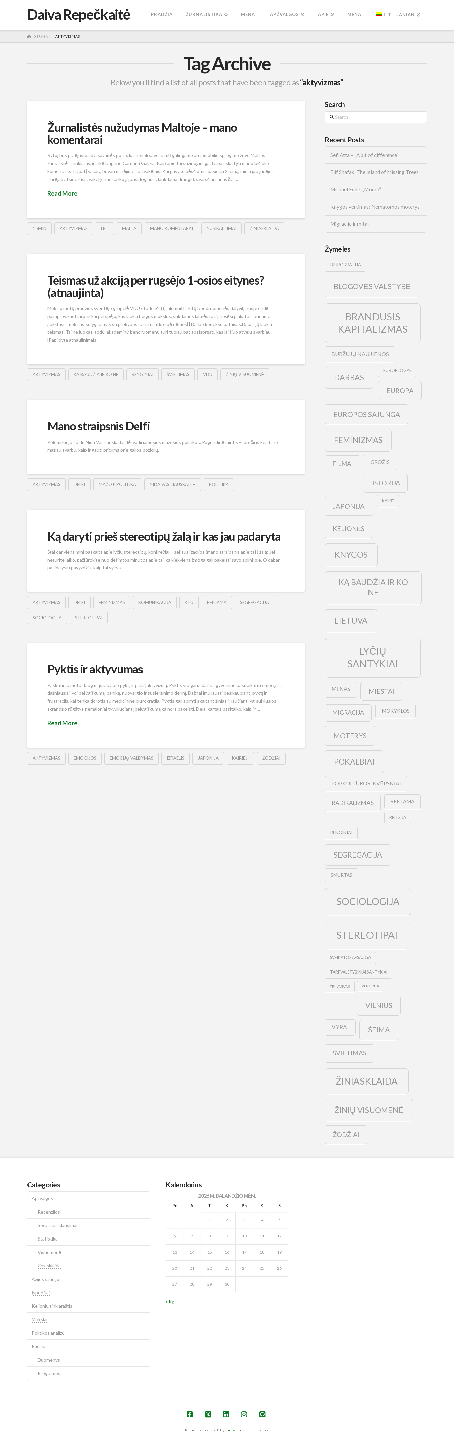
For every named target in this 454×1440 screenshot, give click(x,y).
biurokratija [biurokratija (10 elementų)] (345, 264)
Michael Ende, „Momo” (355, 189)
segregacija (254, 602)
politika (219, 484)
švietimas (178, 374)
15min (39, 228)
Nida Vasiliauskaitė (172, 484)
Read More (62, 193)
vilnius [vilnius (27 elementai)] (378, 1005)
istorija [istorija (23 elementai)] (386, 483)
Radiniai (40, 1346)
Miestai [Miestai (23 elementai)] (381, 691)
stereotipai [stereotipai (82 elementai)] (367, 935)
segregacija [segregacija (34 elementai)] (358, 854)
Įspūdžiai (41, 1292)
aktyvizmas (74, 228)
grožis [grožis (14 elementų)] (380, 462)
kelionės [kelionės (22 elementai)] (349, 528)
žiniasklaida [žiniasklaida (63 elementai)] (367, 1081)
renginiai (142, 374)
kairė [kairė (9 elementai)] (388, 500)
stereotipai (88, 617)
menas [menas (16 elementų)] (341, 689)
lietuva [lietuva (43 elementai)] (350, 620)
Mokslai (39, 1319)
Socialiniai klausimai (57, 1225)
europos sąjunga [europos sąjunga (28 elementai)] (366, 414)
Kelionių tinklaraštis (52, 1306)
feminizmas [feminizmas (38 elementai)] (358, 440)
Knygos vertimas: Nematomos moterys (375, 207)
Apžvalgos (42, 1198)
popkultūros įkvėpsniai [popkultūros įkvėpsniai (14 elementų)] (366, 783)
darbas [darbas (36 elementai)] (349, 377)
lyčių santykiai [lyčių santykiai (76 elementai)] (372, 657)
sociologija (47, 617)
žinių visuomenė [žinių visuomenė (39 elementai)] (369, 1110)
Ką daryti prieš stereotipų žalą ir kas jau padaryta (164, 536)
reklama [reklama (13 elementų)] (402, 801)
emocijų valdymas (131, 758)
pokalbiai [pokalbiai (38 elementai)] (354, 761)
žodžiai (271, 758)
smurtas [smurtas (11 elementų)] (341, 875)
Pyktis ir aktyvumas (95, 669)
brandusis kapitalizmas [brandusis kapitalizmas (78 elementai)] (373, 323)
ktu (189, 602)
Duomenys (49, 1360)
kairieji (240, 758)
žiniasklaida (264, 228)
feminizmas (112, 602)
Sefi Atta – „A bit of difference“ (364, 155)
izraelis (175, 758)
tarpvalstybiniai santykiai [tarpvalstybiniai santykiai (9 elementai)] (358, 972)
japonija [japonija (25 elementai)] (349, 506)
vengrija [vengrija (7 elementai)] (370, 986)
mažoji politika (117, 484)
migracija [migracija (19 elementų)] (348, 712)
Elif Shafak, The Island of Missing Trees (374, 172)
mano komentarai (171, 228)
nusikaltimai (221, 228)
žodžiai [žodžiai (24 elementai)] (346, 1134)
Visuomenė (49, 1252)
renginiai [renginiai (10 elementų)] (341, 832)
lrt (105, 228)
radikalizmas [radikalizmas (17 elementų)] (353, 802)
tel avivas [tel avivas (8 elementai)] (340, 986)
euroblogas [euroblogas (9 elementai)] (397, 370)
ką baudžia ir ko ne (96, 374)
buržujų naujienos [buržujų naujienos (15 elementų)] (360, 354)
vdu (207, 374)
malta (129, 228)
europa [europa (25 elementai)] (400, 390)
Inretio (233, 1430)
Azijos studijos (47, 1279)
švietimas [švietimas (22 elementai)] (349, 1053)
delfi (79, 484)
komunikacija (154, 602)
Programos (49, 1373)
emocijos (85, 758)
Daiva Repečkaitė (78, 14)
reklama (217, 602)
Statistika (48, 1239)
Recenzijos (49, 1212)
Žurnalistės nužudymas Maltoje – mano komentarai (142, 133)
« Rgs (171, 1301)
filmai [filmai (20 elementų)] (342, 463)
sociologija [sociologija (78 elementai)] (368, 901)
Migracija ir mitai (349, 224)
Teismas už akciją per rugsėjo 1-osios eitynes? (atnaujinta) (155, 286)
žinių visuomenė (245, 374)
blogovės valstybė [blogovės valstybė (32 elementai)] (372, 286)
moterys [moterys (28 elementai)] (350, 735)
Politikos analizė (48, 1333)
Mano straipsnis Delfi (98, 426)
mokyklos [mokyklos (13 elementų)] (396, 711)
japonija (208, 758)
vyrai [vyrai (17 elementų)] (340, 1027)
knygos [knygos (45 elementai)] (351, 554)
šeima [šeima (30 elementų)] (379, 1029)
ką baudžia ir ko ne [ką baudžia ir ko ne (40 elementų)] (373, 587)
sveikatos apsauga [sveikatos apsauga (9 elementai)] (350, 957)
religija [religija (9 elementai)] (397, 817)
